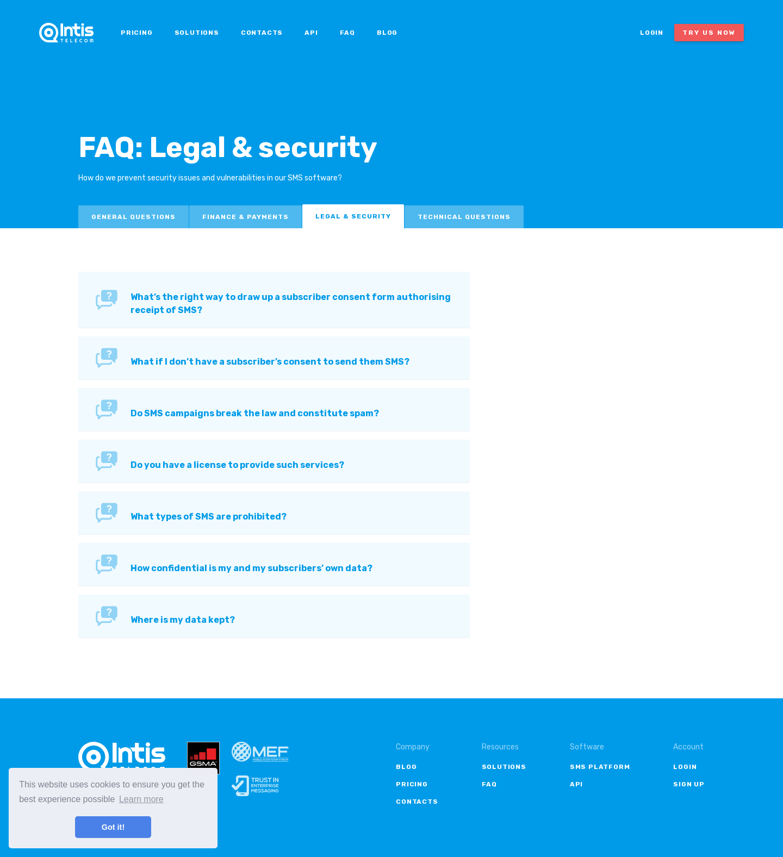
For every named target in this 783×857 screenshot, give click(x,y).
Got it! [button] (113, 827)
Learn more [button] (141, 799)
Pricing (137, 32)
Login (651, 32)
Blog (387, 32)
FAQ (347, 32)
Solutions (197, 32)
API (311, 32)
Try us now (709, 32)
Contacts (262, 32)
